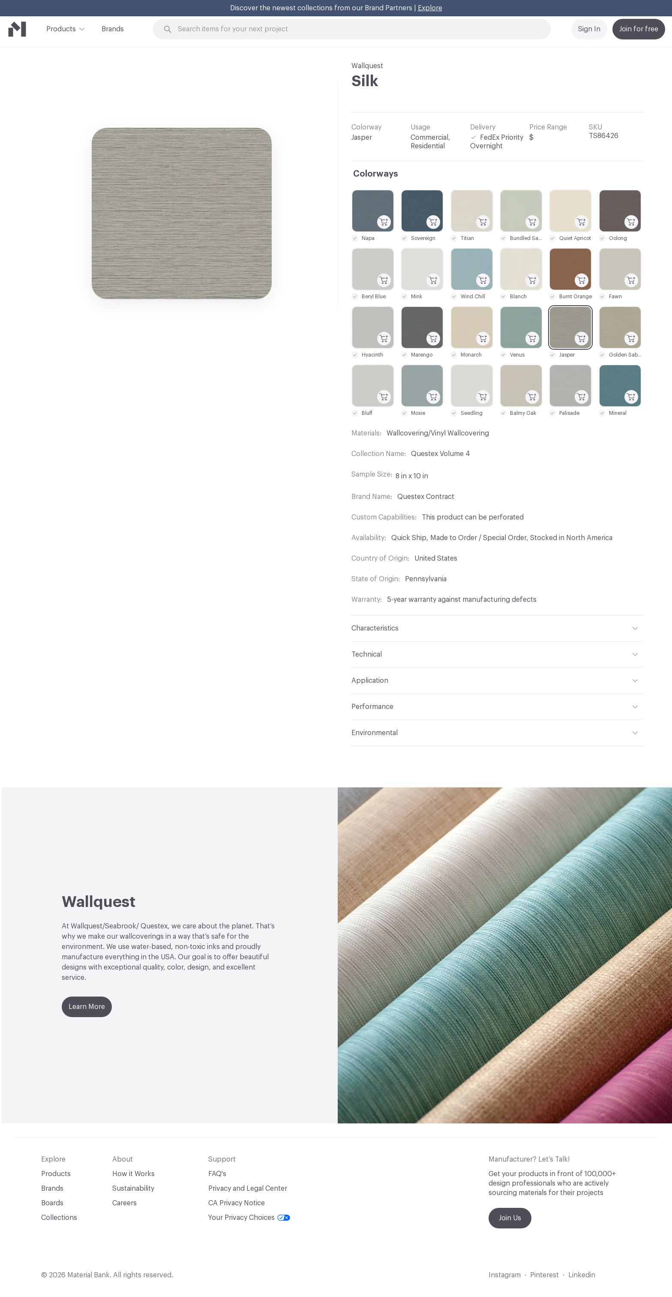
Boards (52, 1203)
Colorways (375, 174)
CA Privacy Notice (236, 1203)
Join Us (510, 1218)
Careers (124, 1203)
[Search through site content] (356, 29)
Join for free (638, 29)
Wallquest (367, 66)
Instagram (505, 1275)
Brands (113, 29)
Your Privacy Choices (249, 1217)
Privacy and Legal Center (247, 1188)
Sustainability (133, 1188)
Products (61, 28)
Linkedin (581, 1275)
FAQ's (217, 1174)
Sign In (589, 29)
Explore (430, 8)
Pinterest (544, 1275)
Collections (59, 1217)
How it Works (133, 1174)
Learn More (87, 1006)
